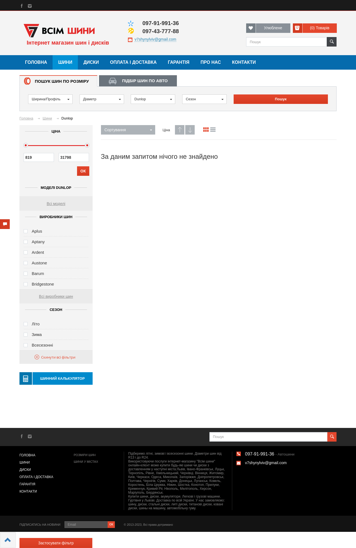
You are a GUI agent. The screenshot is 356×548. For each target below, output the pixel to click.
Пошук (280, 99)
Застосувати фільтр (55, 543)
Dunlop (153, 99)
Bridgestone (43, 284)
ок (111, 524)
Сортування (128, 130)
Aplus (37, 231)
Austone (39, 262)
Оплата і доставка (133, 62)
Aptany (38, 241)
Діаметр (102, 99)
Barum (38, 273)
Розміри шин (85, 455)
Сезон (205, 99)
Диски (91, 62)
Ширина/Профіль (51, 99)
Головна (36, 62)
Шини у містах (86, 461)
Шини (65, 62)
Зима (37, 334)
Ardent (38, 252)
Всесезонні (42, 345)
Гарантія (178, 62)
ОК (83, 171)
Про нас (211, 62)
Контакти (244, 62)
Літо (35, 324)
